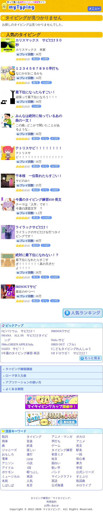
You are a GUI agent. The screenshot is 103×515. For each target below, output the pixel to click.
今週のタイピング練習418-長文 (38, 199)
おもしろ (8, 454)
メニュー (94, 9)
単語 (30, 476)
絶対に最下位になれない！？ (37, 255)
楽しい (31, 450)
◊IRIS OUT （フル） (64, 344)
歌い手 (56, 467)
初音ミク (57, 454)
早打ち (56, 441)
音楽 (30, 441)
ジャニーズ (9, 450)
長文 (79, 445)
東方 (79, 463)
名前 (5, 481)
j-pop (30, 458)
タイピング (34, 436)
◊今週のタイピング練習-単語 (20, 353)
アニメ (80, 441)
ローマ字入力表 (15, 375)
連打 (30, 454)
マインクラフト (62, 476)
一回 (79, 454)
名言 (30, 485)
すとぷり (82, 476)
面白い (56, 463)
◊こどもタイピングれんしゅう (71, 348)
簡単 (5, 441)
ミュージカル (11, 476)
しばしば (8, 485)
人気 (30, 481)
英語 (54, 481)
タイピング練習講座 (18, 369)
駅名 (79, 450)
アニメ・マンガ (62, 436)
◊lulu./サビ (57, 340)
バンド (56, 472)
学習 (79, 467)
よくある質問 (14, 389)
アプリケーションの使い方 (23, 382)
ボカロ (80, 436)
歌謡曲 (80, 481)
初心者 (80, 458)
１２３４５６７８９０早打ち (37, 68)
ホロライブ (83, 485)
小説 (30, 463)
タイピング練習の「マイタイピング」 (51, 498)
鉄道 (30, 445)
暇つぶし (33, 472)
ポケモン (8, 472)
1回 (29, 467)
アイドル (8, 467)
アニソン (8, 463)
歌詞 (5, 436)
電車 (5, 458)
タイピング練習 (62, 450)
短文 (54, 458)
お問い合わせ (51, 505)
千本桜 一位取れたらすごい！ (38, 176)
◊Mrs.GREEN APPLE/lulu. (17, 344)
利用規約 (51, 502)
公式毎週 (57, 485)
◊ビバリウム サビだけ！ (18, 331)
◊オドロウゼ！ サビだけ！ (69, 353)
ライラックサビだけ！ (32, 227)
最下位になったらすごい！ (35, 92)
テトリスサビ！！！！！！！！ (38, 148)
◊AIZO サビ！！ (13, 348)
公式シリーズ (85, 472)
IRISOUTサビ (25, 287)
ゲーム (56, 445)
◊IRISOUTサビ (60, 331)
